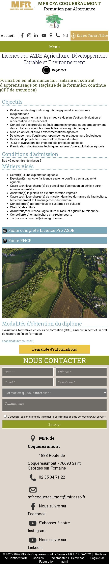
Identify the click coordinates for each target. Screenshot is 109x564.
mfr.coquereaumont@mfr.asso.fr (56, 497)
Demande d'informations (54, 349)
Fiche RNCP (19, 240)
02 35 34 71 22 (52, 477)
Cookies (38, 558)
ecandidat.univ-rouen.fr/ (18, 341)
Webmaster (59, 558)
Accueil (8, 35)
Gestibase (77, 558)
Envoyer (54, 424)
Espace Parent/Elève (92, 35)
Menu (54, 46)
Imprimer (58, 70)
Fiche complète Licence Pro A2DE (41, 230)
